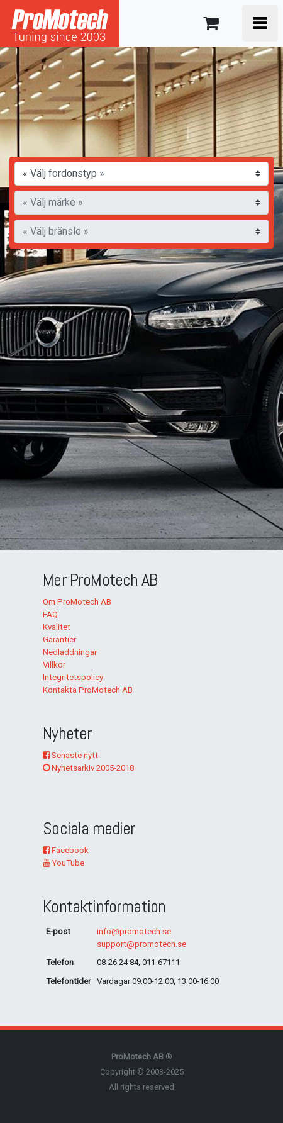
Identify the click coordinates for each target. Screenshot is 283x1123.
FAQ (50, 614)
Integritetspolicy (73, 677)
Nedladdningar (70, 652)
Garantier (59, 639)
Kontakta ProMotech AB (88, 690)
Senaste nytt (70, 755)
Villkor (54, 664)
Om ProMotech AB (77, 601)
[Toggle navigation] (260, 23)
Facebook (66, 850)
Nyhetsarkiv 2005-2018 (88, 768)
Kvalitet (56, 627)
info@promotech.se (134, 931)
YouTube (63, 863)
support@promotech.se (141, 944)
